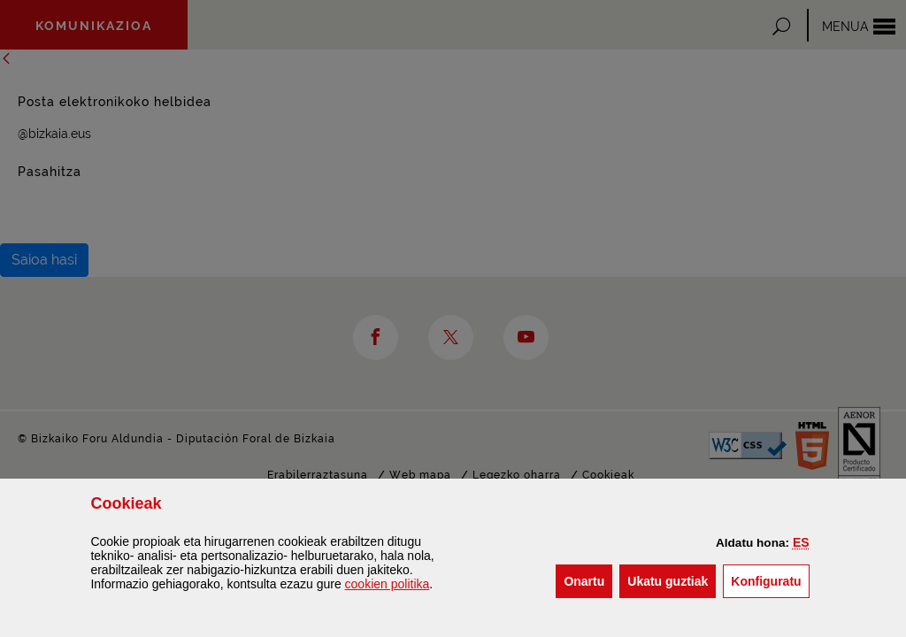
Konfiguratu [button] (770, 580)
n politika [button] (387, 584)
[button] (801, 542)
